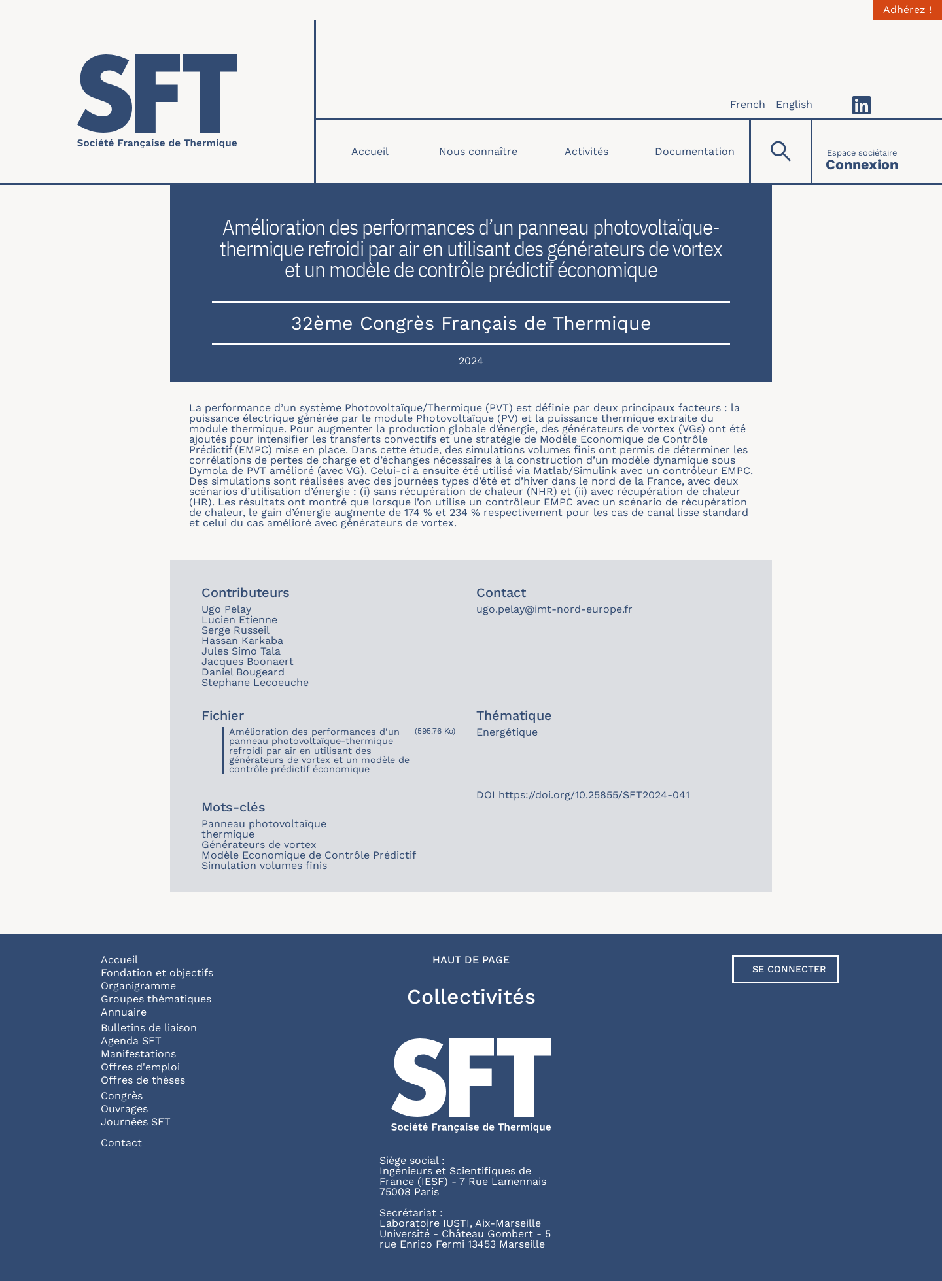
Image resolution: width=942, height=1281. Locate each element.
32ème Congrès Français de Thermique (471, 323)
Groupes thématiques (156, 999)
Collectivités (471, 996)
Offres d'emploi (140, 1067)
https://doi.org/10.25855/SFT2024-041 (593, 795)
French (747, 104)
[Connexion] (862, 151)
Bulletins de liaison (149, 1027)
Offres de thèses (143, 1080)
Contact (121, 1142)
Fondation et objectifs (157, 972)
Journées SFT (136, 1122)
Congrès (122, 1095)
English (794, 104)
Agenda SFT (131, 1040)
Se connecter (789, 969)
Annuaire (124, 1012)
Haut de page (471, 960)
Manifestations (138, 1054)
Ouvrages (124, 1108)
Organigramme (138, 986)
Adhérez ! (907, 10)
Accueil (370, 151)
